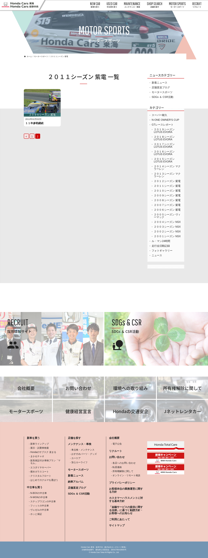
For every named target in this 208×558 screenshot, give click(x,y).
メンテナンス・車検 (79, 444)
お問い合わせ (78, 388)
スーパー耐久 (159, 115)
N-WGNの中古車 (39, 497)
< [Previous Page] (26, 136)
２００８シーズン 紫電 (167, 200)
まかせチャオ (37, 456)
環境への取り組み (130, 388)
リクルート (115, 451)
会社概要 (26, 388)
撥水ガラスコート (39, 471)
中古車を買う (34, 487)
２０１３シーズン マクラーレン (167, 175)
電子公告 (117, 444)
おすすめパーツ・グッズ (84, 454)
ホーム (29, 56)
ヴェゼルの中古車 (39, 510)
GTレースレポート (162, 124)
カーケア (76, 458)
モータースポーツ (41, 56)
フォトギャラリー (162, 250)
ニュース (157, 255)
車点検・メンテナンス (82, 450)
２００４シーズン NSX (167, 222)
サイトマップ (117, 525)
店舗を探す (74, 438)
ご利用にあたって (119, 519)
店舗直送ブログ (161, 87)
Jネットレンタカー (182, 411)
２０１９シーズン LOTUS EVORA (164, 130)
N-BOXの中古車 (38, 493)
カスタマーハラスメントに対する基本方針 (126, 499)
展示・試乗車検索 (39, 448)
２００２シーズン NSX (167, 231)
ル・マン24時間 (161, 241)
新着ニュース (159, 82)
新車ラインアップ (39, 444)
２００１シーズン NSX (167, 236)
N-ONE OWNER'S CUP (165, 119)
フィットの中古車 (39, 505)
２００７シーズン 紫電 (167, 205)
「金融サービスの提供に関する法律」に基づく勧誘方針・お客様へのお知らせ (126, 510)
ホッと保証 (36, 514)
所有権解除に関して (182, 388)
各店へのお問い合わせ (124, 463)
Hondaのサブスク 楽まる (43, 452)
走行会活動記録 (161, 245)
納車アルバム (75, 481)
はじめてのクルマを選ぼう (44, 480)
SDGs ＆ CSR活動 (162, 97)
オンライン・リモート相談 (126, 475)
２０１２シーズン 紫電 (167, 181)
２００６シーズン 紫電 (167, 209)
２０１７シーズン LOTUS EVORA (164, 145)
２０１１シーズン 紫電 (167, 185)
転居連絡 (117, 467)
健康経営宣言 (78, 411)
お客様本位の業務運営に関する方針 (126, 490)
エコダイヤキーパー (40, 467)
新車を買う (33, 438)
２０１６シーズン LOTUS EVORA (164, 153)
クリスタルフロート (40, 476)
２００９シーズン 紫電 (167, 195)
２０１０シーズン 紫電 (167, 190)
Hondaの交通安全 (130, 411)
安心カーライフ (79, 462)
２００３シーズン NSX (167, 226)
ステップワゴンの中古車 (43, 501)
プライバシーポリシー (122, 482)
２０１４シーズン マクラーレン (167, 167)
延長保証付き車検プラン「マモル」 (45, 461)
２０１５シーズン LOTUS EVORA (164, 160)
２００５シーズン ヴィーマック (167, 216)
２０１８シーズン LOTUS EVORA (164, 138)
